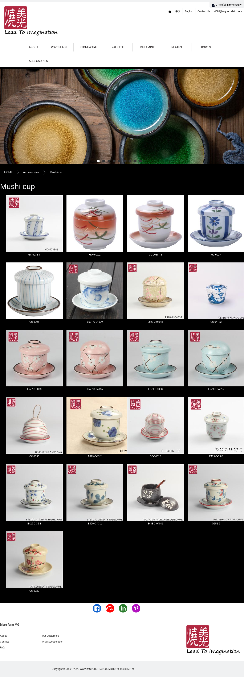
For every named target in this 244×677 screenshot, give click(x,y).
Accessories (31, 172)
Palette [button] (118, 47)
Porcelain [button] (59, 47)
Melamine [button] (147, 47)
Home (170, 11)
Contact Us (204, 11)
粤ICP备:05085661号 (122, 669)
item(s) (228, 4)
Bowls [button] (206, 47)
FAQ (2, 647)
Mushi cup (56, 172)
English (189, 11)
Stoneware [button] (88, 47)
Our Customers (50, 635)
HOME (8, 172)
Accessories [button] (38, 61)
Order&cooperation (52, 641)
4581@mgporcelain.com (228, 11)
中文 (177, 11)
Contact (4, 641)
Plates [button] (176, 47)
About (33, 47)
